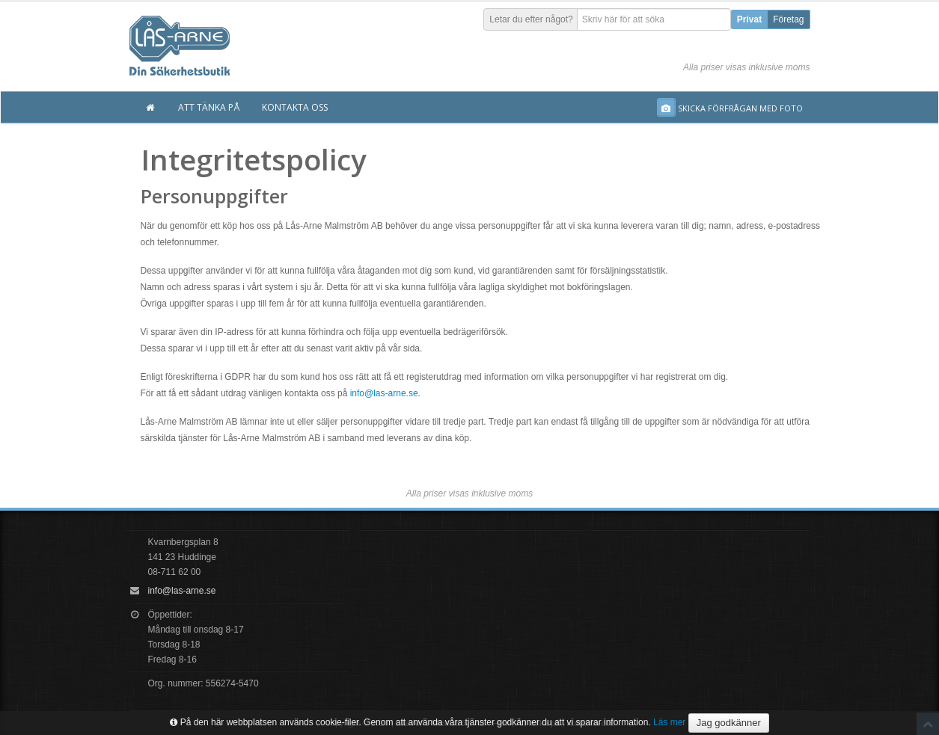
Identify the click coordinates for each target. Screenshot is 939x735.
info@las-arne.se (384, 393)
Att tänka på (208, 107)
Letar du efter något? (530, 19)
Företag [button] (788, 19)
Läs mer (669, 722)
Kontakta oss (295, 107)
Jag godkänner (729, 722)
